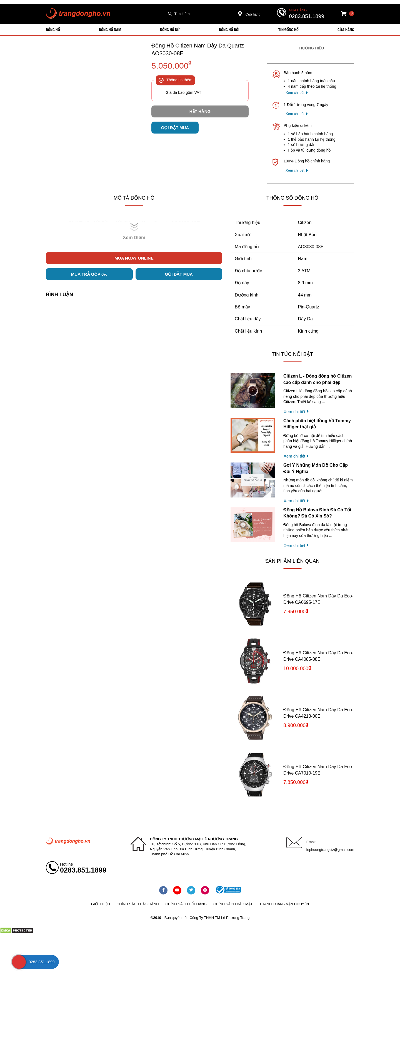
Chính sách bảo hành (138, 904)
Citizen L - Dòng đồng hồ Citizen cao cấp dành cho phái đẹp (317, 379)
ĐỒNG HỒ (53, 29)
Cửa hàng (249, 14)
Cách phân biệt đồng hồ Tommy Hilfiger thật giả (317, 423)
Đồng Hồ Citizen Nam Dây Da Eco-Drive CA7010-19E (318, 769)
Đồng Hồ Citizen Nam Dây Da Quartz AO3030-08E (197, 49)
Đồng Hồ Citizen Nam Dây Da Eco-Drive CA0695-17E (318, 599)
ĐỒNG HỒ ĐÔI (229, 29)
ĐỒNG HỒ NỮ (170, 29)
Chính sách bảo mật (233, 904)
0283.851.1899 (306, 16)
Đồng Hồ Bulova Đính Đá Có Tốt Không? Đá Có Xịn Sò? (317, 512)
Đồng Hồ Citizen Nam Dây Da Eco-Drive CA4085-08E (318, 655)
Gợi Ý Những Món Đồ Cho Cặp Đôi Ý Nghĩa (315, 468)
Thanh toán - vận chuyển (284, 904)
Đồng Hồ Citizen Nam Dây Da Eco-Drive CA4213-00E (318, 712)
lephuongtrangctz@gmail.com (330, 850)
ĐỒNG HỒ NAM (110, 29)
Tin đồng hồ (288, 29)
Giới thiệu (100, 904)
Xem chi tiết (295, 93)
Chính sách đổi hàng (186, 904)
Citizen (304, 222)
